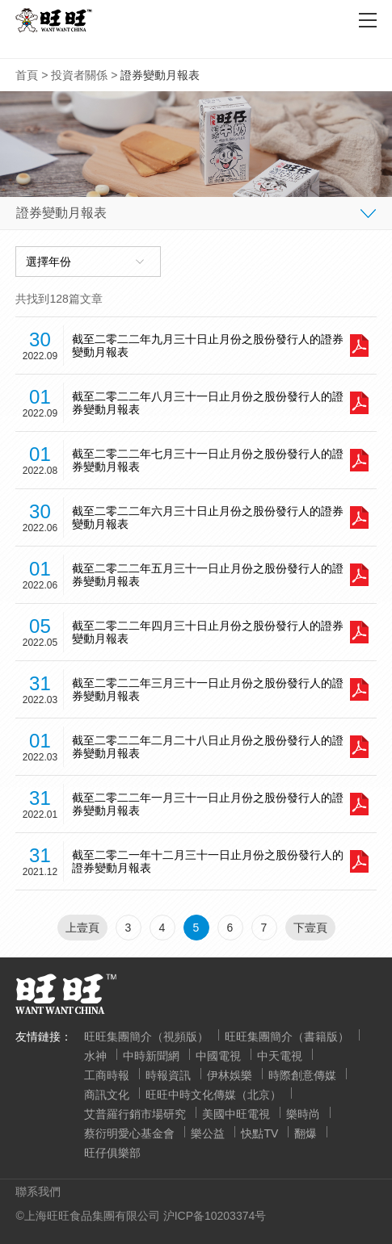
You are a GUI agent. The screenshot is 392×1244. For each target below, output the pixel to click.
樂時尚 (303, 1114)
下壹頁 (310, 927)
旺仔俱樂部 (112, 1152)
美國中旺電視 (236, 1114)
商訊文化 (106, 1094)
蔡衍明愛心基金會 (129, 1133)
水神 (95, 1055)
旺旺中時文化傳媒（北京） (213, 1094)
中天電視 (279, 1055)
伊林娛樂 (229, 1075)
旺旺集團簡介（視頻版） (146, 1036)
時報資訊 (168, 1075)
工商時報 (106, 1075)
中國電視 (218, 1055)
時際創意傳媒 (302, 1075)
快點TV (259, 1133)
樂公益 (208, 1133)
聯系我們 (38, 1191)
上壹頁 (82, 927)
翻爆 (305, 1133)
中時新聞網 (151, 1055)
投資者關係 (79, 75)
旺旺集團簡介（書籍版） (287, 1036)
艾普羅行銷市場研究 (135, 1114)
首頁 (26, 75)
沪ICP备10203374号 (215, 1215)
